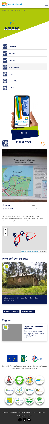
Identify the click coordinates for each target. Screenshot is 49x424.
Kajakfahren (10, 60)
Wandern (9, 53)
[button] (43, 175)
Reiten (8, 74)
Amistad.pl (27, 416)
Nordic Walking (20, 10)
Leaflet (23, 251)
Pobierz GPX (27, 311)
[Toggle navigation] (46, 4)
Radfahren (9, 46)
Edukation (9, 88)
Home (4, 10)
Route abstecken (11, 311)
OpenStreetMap (33, 251)
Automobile (10, 81)
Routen (10, 10)
